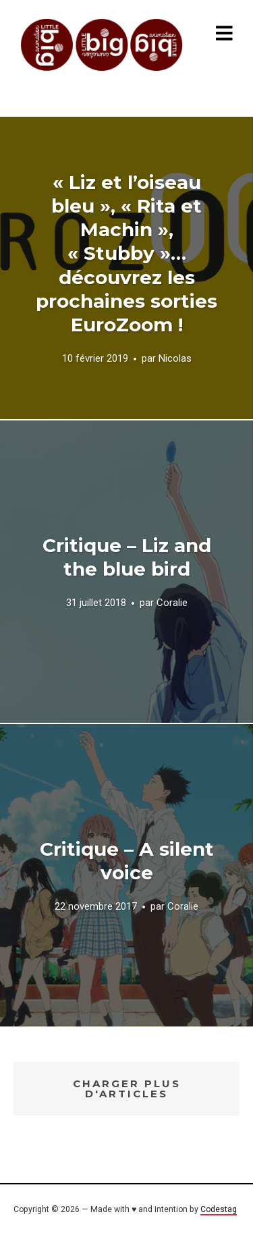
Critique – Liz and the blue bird (127, 557)
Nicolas (175, 358)
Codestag (218, 1209)
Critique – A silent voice (127, 861)
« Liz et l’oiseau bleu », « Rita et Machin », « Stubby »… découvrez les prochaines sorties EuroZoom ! (126, 253)
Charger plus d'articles (127, 1088)
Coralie (172, 603)
